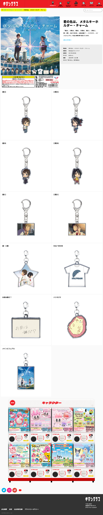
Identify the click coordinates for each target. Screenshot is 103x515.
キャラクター (19, 10)
